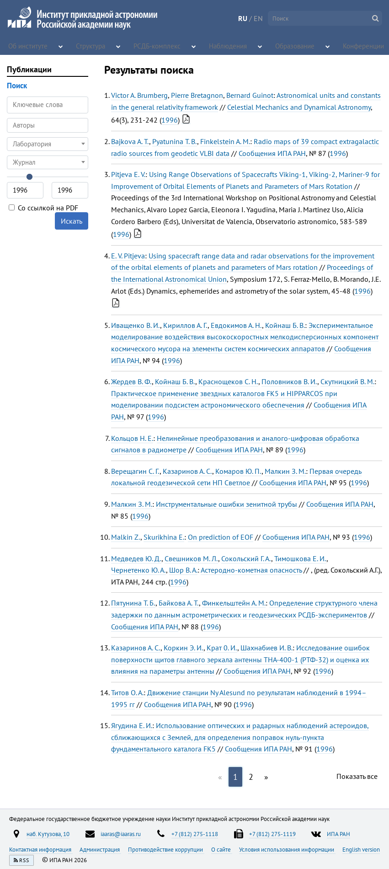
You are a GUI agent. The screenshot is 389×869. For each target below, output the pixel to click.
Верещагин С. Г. (135, 471)
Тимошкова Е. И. (300, 558)
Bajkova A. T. (130, 141)
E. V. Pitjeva (128, 255)
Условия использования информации (287, 849)
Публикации (29, 69)
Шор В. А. (183, 569)
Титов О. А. (127, 692)
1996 (169, 119)
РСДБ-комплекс (157, 46)
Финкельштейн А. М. (234, 602)
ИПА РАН (338, 834)
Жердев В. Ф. (131, 381)
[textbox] (47, 144)
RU (242, 18)
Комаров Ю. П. (238, 471)
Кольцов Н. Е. (132, 438)
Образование (286, 46)
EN (258, 18)
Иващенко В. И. (135, 325)
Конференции (358, 46)
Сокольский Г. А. (246, 558)
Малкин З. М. (285, 471)
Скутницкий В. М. (347, 381)
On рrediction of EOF (220, 537)
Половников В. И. (289, 381)
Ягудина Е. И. (131, 725)
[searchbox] (47, 125)
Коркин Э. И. (183, 647)
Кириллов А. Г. (185, 325)
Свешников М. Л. (191, 558)
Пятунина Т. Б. (133, 602)
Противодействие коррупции (166, 849)
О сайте (221, 849)
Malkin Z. (125, 537)
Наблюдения (221, 46)
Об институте (27, 46)
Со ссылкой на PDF (43, 207)
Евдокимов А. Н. (236, 325)
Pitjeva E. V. (128, 174)
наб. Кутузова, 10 (48, 834)
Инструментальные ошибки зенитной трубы (226, 504)
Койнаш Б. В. (285, 325)
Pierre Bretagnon (197, 95)
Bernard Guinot (249, 95)
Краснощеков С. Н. (228, 381)
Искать (71, 220)
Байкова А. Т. (179, 602)
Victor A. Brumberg (139, 95)
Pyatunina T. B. (174, 141)
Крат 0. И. (222, 647)
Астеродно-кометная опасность (251, 569)
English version (361, 849)
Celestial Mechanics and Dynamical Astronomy (299, 107)
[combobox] (47, 125)
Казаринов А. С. (187, 471)
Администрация (100, 849)
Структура (92, 46)
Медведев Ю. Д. (136, 558)
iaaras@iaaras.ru (121, 834)
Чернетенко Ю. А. (138, 569)
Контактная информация (41, 849)
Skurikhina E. (164, 537)
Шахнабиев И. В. (266, 647)
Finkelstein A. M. (225, 141)
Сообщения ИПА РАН (272, 153)
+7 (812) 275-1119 (272, 834)
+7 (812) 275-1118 (194, 834)
